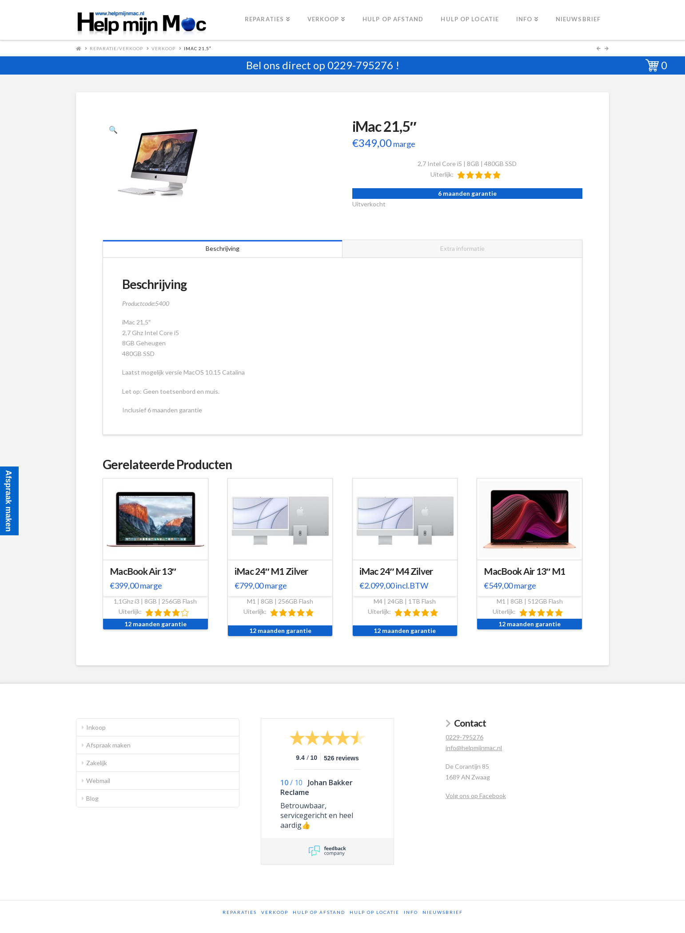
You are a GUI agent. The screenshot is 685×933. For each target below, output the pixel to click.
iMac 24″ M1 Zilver (271, 571)
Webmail (98, 780)
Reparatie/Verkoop (116, 48)
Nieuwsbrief (442, 912)
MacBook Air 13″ (143, 571)
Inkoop (96, 727)
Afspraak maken (108, 745)
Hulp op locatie (374, 912)
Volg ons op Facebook (476, 795)
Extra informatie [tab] (462, 248)
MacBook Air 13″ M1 (524, 571)
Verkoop (163, 48)
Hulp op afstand (319, 912)
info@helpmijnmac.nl (474, 747)
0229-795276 (360, 65)
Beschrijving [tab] (222, 248)
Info (411, 912)
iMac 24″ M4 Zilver (396, 571)
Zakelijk (96, 763)
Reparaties (240, 912)
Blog (92, 798)
